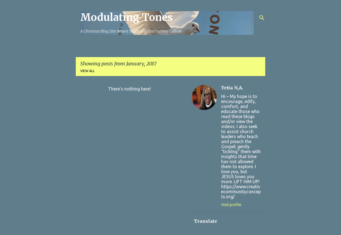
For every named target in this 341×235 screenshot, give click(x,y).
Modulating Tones (126, 17)
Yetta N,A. (232, 87)
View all (87, 71)
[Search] (262, 18)
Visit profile (231, 204)
